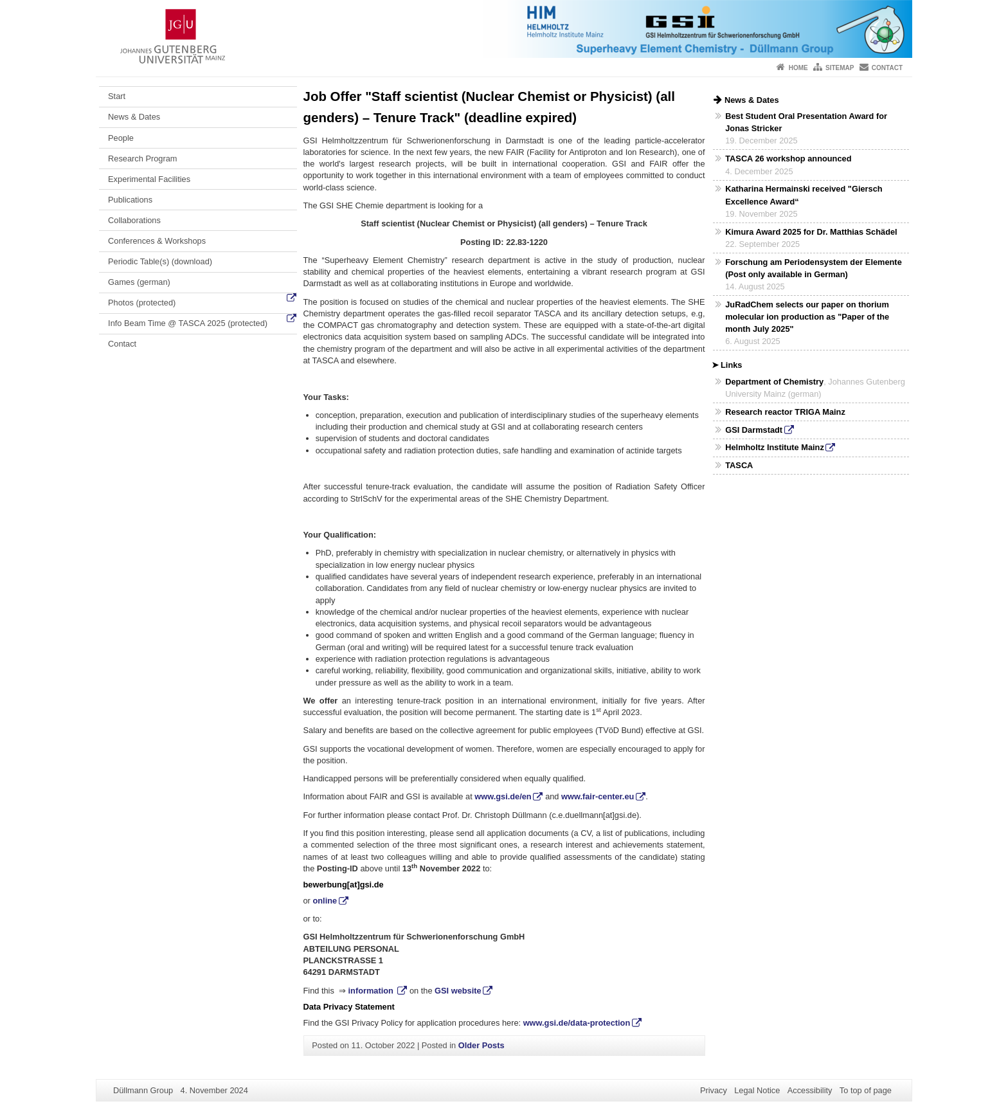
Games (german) (139, 282)
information (372, 990)
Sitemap (839, 67)
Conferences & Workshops (157, 241)
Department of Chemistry (774, 381)
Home (798, 67)
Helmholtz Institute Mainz (774, 447)
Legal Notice (757, 1090)
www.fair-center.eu (597, 796)
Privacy (713, 1090)
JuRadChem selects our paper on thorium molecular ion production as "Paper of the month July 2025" (807, 317)
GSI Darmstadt (753, 430)
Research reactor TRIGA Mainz (785, 412)
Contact (887, 67)
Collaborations (134, 220)
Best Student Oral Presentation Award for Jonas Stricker (806, 122)
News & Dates (134, 117)
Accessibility (810, 1090)
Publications (130, 199)
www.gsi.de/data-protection (577, 1023)
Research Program (142, 158)
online (324, 900)
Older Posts (481, 1045)
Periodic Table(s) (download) (160, 261)
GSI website (458, 990)
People (121, 138)
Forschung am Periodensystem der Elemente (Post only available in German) (813, 268)
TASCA (739, 465)
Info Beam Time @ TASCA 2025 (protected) (187, 323)
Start (116, 96)
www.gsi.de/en (502, 796)
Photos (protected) (142, 302)
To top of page (866, 1090)
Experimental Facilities (149, 179)
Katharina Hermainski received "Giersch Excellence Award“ (803, 195)
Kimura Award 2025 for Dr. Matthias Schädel (811, 232)
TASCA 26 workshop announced (788, 158)
